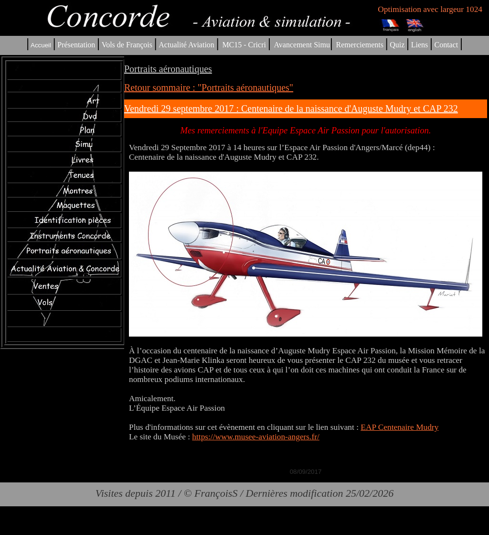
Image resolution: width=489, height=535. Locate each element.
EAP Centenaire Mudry (399, 427)
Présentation (76, 45)
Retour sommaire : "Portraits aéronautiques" (208, 87)
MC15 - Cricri (244, 45)
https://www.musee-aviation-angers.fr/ (255, 436)
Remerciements (359, 45)
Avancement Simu (302, 45)
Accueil (41, 45)
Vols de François (126, 45)
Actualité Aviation (187, 45)
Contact (446, 45)
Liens (419, 45)
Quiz (397, 45)
